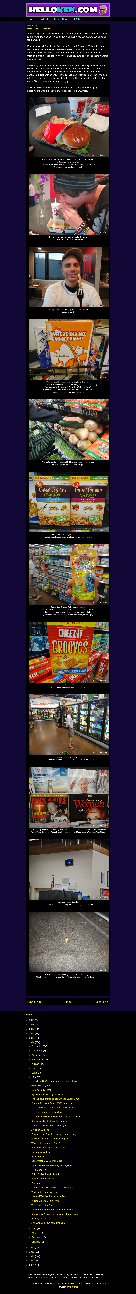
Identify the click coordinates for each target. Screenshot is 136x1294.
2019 (32, 1020)
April (34, 1228)
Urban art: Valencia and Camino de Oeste (52, 1209)
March (35, 1233)
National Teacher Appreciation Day (48, 1196)
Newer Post (34, 1001)
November (37, 1050)
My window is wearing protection (47, 1094)
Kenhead (44, 19)
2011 (32, 1256)
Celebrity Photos (61, 19)
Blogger (74, 1286)
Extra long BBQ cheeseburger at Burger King (54, 1081)
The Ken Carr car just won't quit (47, 1112)
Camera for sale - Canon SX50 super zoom (53, 1103)
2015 (32, 1038)
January (36, 1241)
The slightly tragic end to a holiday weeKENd (53, 1107)
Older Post (102, 1001)
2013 (32, 1247)
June (34, 1072)
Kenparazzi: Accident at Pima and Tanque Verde (55, 1214)
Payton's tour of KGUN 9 (43, 1178)
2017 (32, 1029)
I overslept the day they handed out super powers (56, 1116)
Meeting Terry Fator (41, 1090)
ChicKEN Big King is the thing (46, 1174)
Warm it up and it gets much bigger (48, 1125)
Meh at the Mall (39, 1169)
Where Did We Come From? (45, 1200)
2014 (32, 1042)
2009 (32, 1265)
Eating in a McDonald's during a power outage (54, 1134)
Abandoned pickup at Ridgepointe (48, 1223)
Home (31, 19)
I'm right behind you (41, 1152)
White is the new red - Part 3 (45, 1143)
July (34, 1068)
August (36, 1064)
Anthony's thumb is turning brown (48, 1147)
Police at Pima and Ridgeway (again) (50, 1138)
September (38, 1059)
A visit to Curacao (40, 1130)
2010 (32, 1260)
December (37, 1046)
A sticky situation (39, 1218)
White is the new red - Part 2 (45, 1192)
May (34, 1077)
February (37, 1237)
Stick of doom (38, 1156)
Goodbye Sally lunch (41, 1085)
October (36, 1055)
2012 (32, 1252)
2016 (32, 1033)
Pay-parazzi (37, 1183)
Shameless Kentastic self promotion (49, 1121)
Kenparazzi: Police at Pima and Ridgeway (52, 1187)
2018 (32, 1024)
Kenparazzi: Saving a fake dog (46, 1161)
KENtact (78, 19)
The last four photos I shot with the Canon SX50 (55, 1099)
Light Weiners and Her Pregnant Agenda (51, 1165)
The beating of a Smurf (42, 1205)
